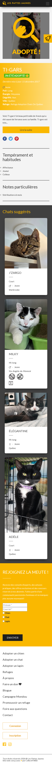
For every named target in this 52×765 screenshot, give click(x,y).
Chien (7, 613)
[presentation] (24, 629)
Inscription (15, 735)
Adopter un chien (13, 653)
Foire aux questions (15, 708)
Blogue (7, 690)
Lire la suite (26, 129)
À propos (8, 678)
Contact (8, 715)
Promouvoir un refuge (16, 702)
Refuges (8, 672)
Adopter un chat (13, 659)
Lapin (7, 621)
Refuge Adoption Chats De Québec (27, 104)
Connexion (15, 725)
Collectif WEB (32, 760)
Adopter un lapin (13, 665)
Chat (7, 617)
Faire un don (12, 684)
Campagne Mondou (15, 696)
